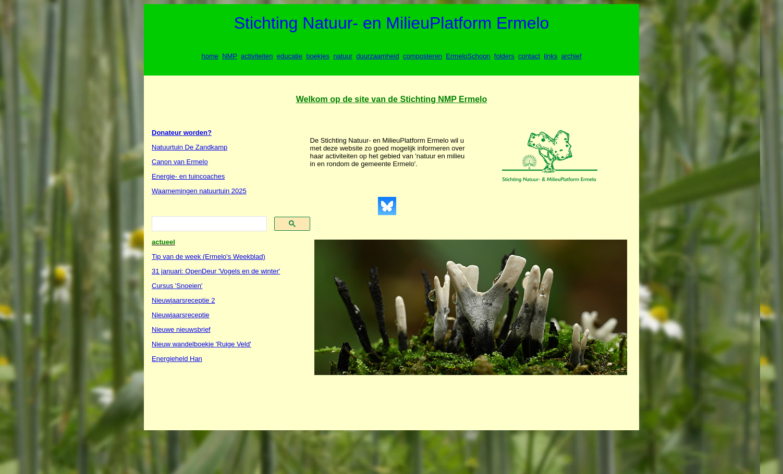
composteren (422, 56)
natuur (342, 56)
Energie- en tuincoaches (188, 176)
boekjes (317, 56)
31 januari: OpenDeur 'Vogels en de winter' (216, 271)
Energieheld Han (177, 359)
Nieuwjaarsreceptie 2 (183, 300)
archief (571, 56)
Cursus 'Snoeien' (177, 286)
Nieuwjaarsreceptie (181, 315)
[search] (208, 224)
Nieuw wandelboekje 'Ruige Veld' (201, 344)
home (209, 56)
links (550, 56)
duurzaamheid (377, 56)
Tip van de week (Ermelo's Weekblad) (208, 256)
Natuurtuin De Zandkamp (189, 147)
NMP (229, 56)
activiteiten (257, 56)
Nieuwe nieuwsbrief (181, 329)
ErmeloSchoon (468, 56)
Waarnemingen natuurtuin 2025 (199, 191)
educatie (289, 56)
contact (529, 56)
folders (504, 56)
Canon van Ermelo (180, 162)
